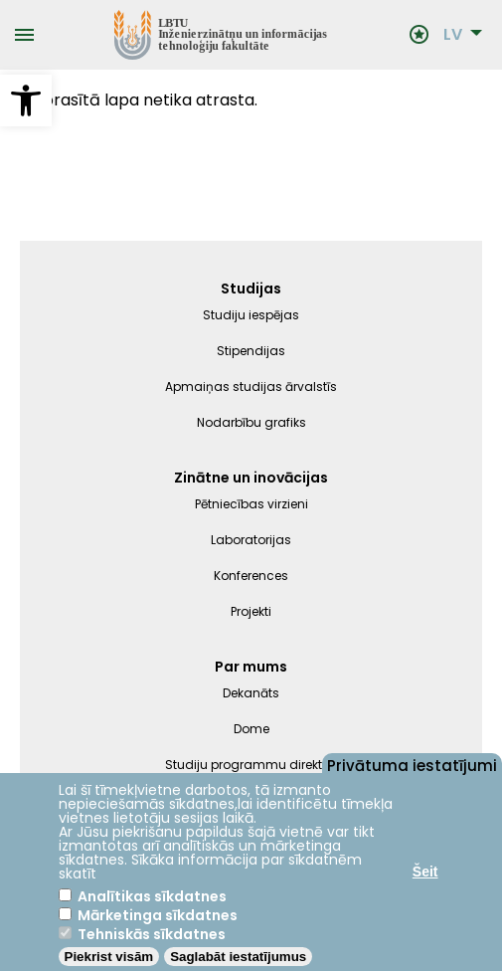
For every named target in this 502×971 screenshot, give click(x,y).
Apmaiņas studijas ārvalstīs (251, 386)
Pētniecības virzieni (251, 503)
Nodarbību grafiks (251, 422)
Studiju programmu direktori (251, 764)
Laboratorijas (251, 539)
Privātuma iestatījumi (412, 764)
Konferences (251, 575)
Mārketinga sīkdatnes (158, 915)
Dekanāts (251, 692)
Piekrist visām (109, 956)
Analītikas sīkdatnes (152, 896)
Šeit (425, 871)
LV (452, 35)
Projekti (251, 611)
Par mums (251, 667)
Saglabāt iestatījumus (238, 956)
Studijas (251, 288)
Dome (251, 728)
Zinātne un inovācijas (251, 477)
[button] (26, 100)
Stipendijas (251, 350)
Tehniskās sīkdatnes (152, 934)
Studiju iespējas (251, 314)
